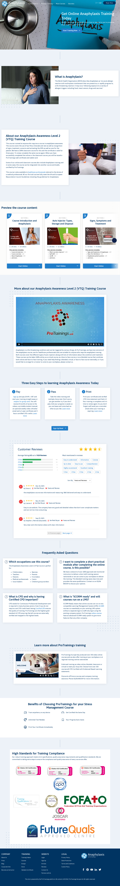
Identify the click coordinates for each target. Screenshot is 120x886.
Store (23, 866)
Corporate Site (5, 866)
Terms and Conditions (67, 863)
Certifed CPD (40, 608)
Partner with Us (46, 872)
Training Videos (26, 857)
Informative (85, 459)
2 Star (20, 466)
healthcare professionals (37, 172)
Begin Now (109, 3)
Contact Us (44, 869)
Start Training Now (71, 30)
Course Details (33, 3)
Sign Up (43, 860)
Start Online (23, 266)
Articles (43, 863)
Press (3, 860)
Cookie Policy (65, 866)
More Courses (60, 3)
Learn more (88, 30)
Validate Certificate (27, 869)
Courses (23, 860)
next (114, 240)
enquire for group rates (22, 401)
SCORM (101, 605)
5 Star (20, 459)
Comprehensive (92, 463)
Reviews (43, 866)
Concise (95, 459)
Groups (23, 863)
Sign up (15, 396)
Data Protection (66, 860)
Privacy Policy (65, 857)
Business (71, 3)
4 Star (20, 461)
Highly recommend (70, 467)
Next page (67, 532)
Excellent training (87, 467)
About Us (4, 857)
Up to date (67, 463)
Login (43, 857)
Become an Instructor (7, 869)
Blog (2, 863)
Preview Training (47, 3)
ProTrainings (45, 878)
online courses (97, 612)
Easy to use (79, 463)
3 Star (20, 464)
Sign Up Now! (59, 428)
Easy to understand (70, 459)
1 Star (20, 469)
